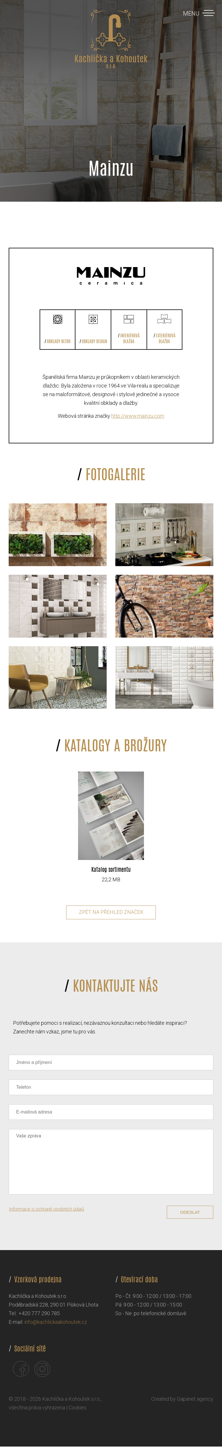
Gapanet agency (195, 1400)
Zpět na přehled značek (111, 913)
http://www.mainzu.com (137, 416)
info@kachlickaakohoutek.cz (55, 1323)
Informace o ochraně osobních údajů (46, 1210)
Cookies (77, 1409)
